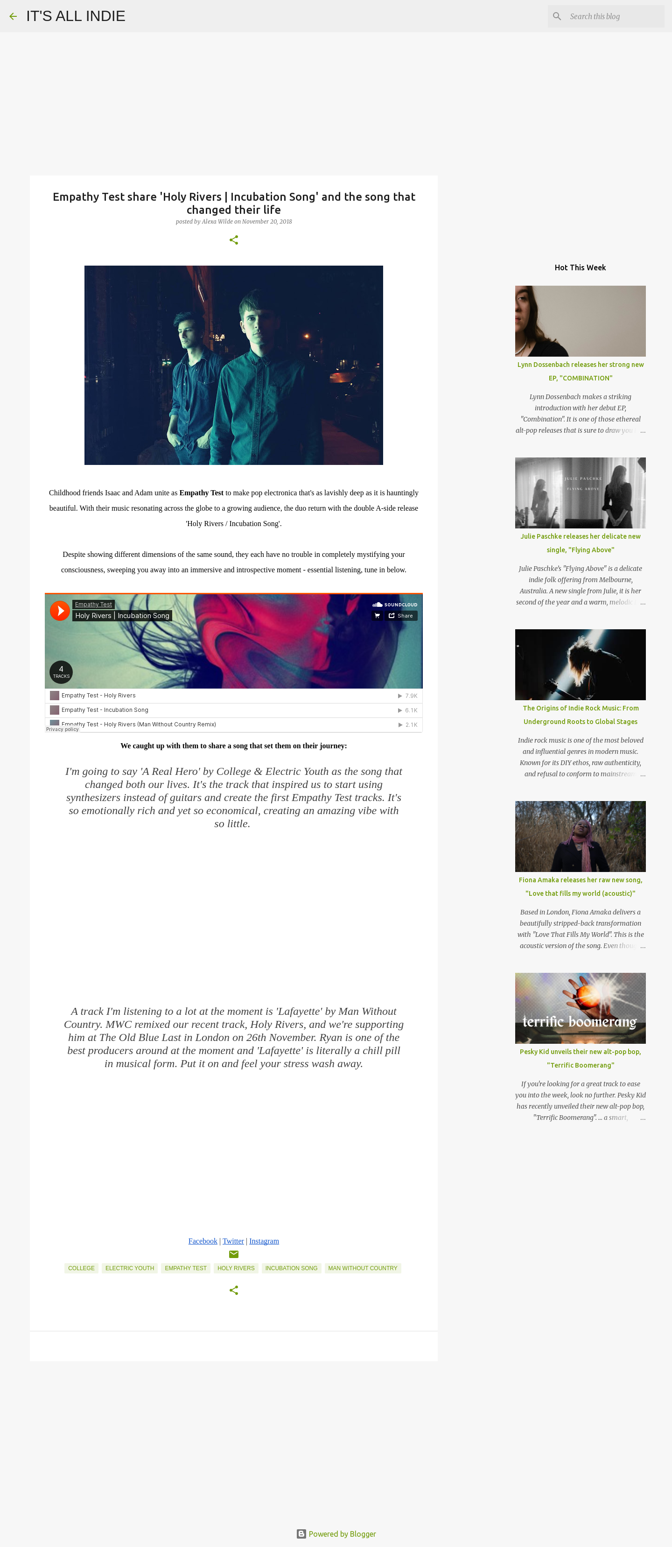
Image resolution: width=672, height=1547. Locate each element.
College (81, 1268)
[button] (233, 240)
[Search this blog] (616, 16)
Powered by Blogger (336, 1534)
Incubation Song (292, 1268)
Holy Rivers (236, 1268)
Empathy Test (186, 1268)
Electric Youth (129, 1268)
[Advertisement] (233, 1440)
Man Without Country (363, 1268)
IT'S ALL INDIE (76, 15)
